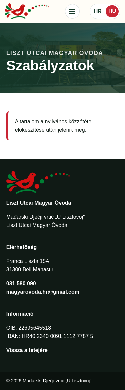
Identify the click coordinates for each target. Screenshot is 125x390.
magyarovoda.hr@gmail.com (42, 292)
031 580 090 (21, 283)
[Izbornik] (72, 11)
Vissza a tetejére (27, 350)
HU (112, 11)
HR (98, 11)
